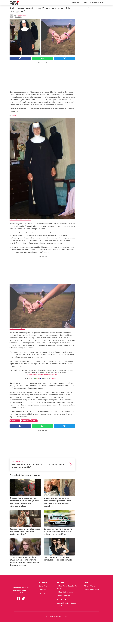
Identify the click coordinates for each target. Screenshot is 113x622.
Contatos (42, 590)
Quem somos (43, 586)
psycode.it (42, 593)
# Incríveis (25, 421)
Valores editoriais (63, 596)
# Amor (34, 421)
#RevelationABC (32, 375)
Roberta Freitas (21, 15)
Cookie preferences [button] (91, 590)
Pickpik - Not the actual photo (17, 329)
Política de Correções (65, 592)
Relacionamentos (96, 3)
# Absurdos (14, 421)
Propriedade (61, 599)
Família (84, 3)
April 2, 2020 (56, 378)
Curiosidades (74, 3)
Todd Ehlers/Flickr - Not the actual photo (20, 220)
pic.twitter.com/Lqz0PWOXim (47, 375)
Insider (14, 115)
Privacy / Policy (90, 586)
